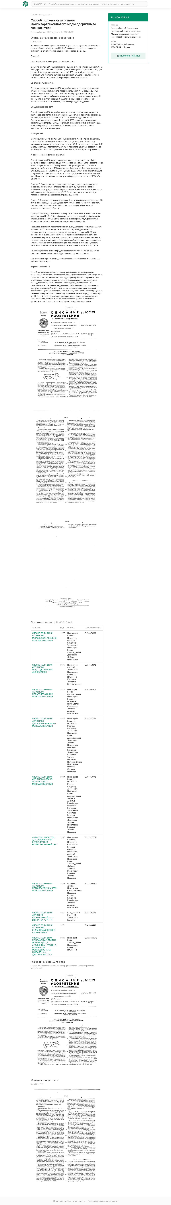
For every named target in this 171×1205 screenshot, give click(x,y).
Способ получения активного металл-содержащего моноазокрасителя (42, 780)
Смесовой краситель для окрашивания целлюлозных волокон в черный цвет (44, 841)
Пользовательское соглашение (103, 1201)
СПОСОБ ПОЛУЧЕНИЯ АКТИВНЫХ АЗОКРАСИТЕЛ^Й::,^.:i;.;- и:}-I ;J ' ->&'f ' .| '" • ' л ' (43, 916)
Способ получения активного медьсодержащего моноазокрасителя (42, 693)
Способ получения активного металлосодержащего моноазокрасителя (44, 636)
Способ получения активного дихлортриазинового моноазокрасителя (44, 722)
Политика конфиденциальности (69, 1201)
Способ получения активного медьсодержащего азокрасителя (42, 668)
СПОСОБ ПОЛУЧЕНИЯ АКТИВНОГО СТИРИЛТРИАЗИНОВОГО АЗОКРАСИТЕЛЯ (43, 929)
